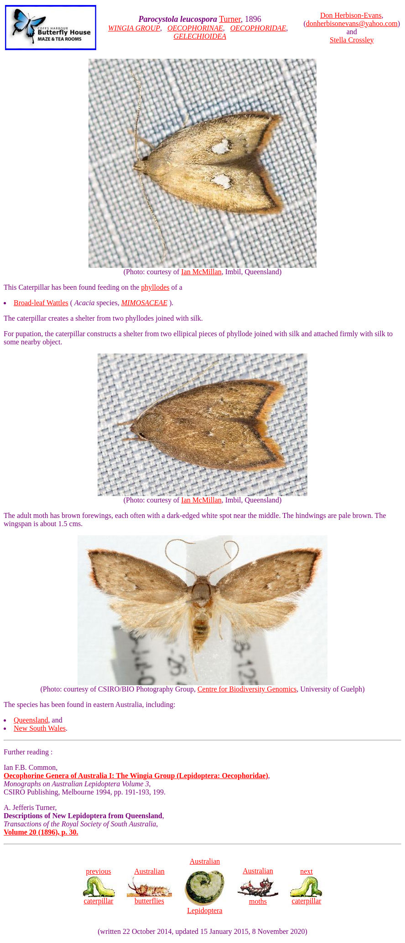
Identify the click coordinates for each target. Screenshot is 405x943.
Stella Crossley (352, 40)
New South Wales (40, 728)
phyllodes (155, 287)
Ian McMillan (201, 272)
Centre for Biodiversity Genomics (246, 689)
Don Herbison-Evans (351, 15)
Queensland (31, 720)
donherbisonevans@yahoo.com (352, 23)
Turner (230, 19)
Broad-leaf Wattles (41, 303)
